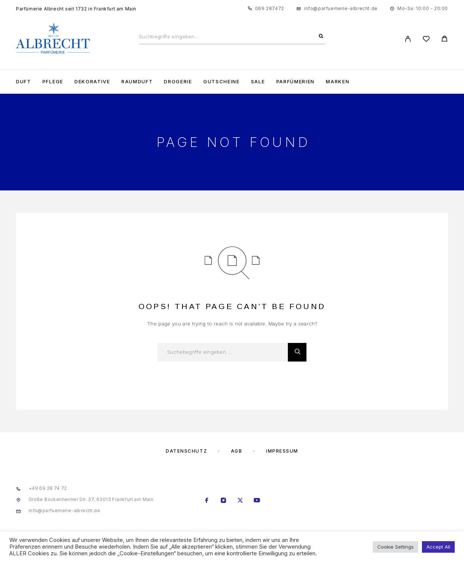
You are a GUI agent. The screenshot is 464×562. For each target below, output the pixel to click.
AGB (236, 451)
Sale (258, 81)
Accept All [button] (438, 547)
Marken (337, 81)
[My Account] (408, 39)
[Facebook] (206, 501)
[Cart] (444, 39)
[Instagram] (223, 501)
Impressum (282, 451)
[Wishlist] (426, 40)
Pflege (52, 81)
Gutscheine (221, 81)
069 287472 (269, 8)
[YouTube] (257, 501)
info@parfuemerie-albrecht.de (341, 8)
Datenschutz (186, 451)
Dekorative (92, 81)
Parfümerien (295, 81)
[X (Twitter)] (240, 501)
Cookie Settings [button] (395, 547)
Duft (23, 81)
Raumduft (137, 81)
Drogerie (178, 81)
